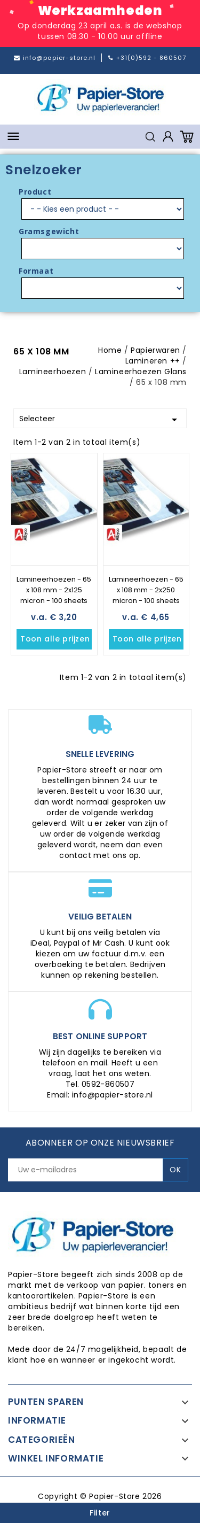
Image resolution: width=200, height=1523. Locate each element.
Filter (100, 1512)
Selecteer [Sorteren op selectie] (100, 419)
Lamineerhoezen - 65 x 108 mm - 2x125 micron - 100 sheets (54, 590)
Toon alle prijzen (56, 639)
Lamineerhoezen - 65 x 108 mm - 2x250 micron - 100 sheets (146, 590)
